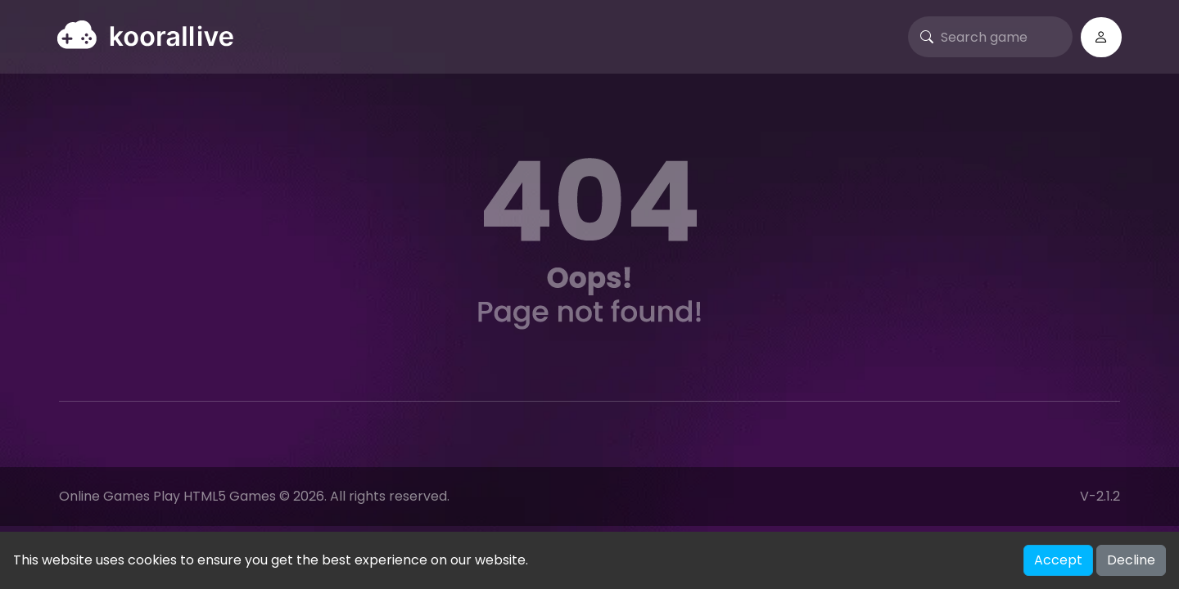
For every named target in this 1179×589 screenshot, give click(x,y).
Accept (1058, 560)
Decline (1131, 560)
